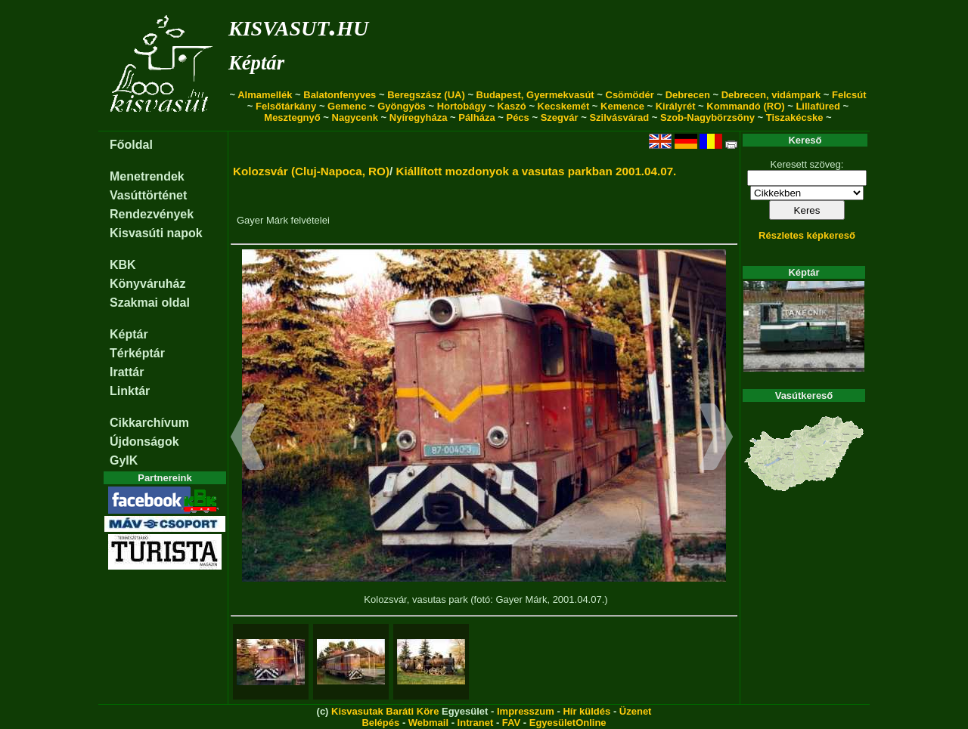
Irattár (127, 372)
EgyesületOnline (568, 722)
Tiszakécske (795, 117)
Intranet (476, 722)
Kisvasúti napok (156, 233)
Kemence (622, 106)
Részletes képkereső (807, 235)
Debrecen (688, 94)
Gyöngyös (401, 106)
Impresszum (525, 711)
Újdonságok (144, 441)
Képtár (256, 62)
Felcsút (849, 94)
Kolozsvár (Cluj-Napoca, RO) (311, 171)
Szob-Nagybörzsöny (707, 117)
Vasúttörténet (148, 195)
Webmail (428, 722)
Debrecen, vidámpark (771, 94)
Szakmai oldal (150, 302)
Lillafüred (818, 106)
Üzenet (635, 711)
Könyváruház (147, 283)
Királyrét (676, 106)
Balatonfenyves (339, 94)
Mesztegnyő (292, 117)
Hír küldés (586, 711)
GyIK (124, 460)
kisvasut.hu (298, 25)
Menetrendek (147, 176)
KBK (123, 264)
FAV (511, 722)
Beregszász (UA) (426, 94)
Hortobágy (461, 106)
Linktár (130, 391)
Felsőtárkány (286, 106)
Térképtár (137, 353)
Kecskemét (564, 106)
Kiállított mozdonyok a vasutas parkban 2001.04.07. (536, 171)
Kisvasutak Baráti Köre (385, 711)
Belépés (380, 722)
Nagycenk (355, 117)
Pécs (517, 117)
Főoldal (131, 144)
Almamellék (264, 94)
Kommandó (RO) (745, 106)
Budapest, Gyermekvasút (535, 94)
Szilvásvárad (619, 117)
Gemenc (346, 106)
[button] (248, 439)
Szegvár (560, 117)
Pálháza (476, 117)
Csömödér (630, 94)
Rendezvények (152, 214)
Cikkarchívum (149, 422)
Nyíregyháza (418, 117)
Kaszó (511, 106)
